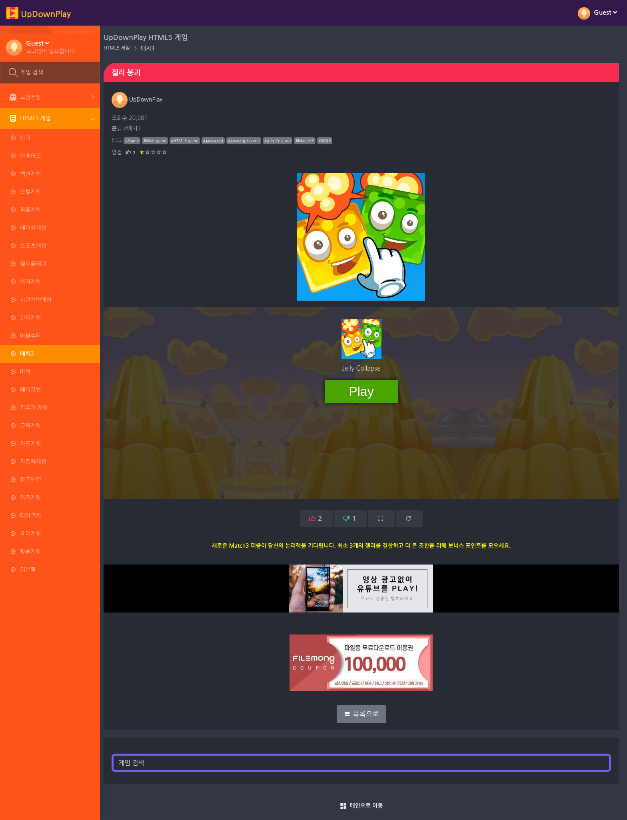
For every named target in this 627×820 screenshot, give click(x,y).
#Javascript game (248, 141)
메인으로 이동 (363, 806)
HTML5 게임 (121, 48)
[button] (51, 47)
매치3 (152, 48)
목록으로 (363, 714)
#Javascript (218, 141)
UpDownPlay (141, 99)
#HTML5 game (189, 141)
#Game (136, 141)
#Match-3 (309, 141)
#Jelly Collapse (282, 141)
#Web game (159, 141)
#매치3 (136, 128)
